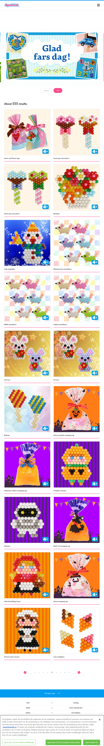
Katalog (76, 703)
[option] (52, 56)
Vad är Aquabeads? (76, 708)
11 (69, 672)
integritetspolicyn (10, 729)
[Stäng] (100, 722)
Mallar (28, 708)
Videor (28, 713)
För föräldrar (76, 713)
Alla (58, 90)
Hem (28, 703)
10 (65, 672)
